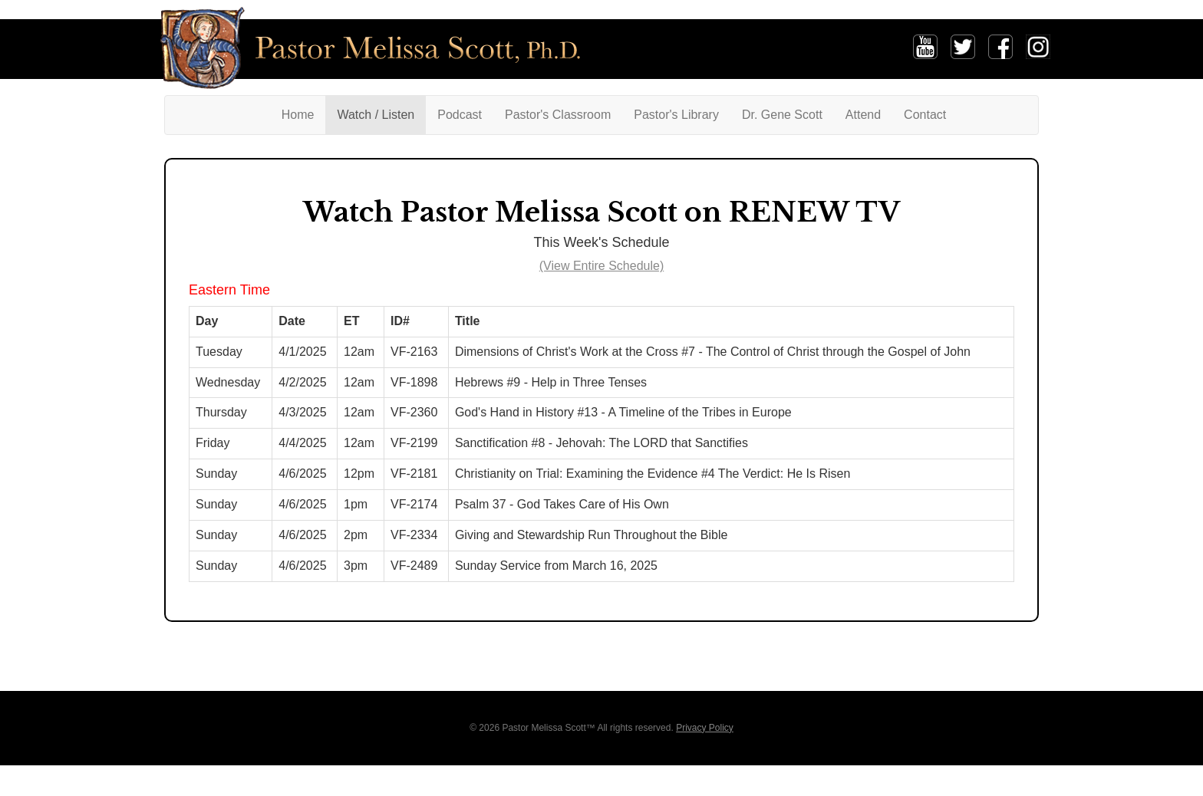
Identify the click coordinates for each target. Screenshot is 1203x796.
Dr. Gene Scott (782, 114)
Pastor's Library (676, 114)
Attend (863, 114)
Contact (925, 114)
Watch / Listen (375, 114)
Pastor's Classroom (558, 114)
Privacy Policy (704, 727)
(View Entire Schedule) (601, 265)
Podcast (459, 114)
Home (304, 114)
